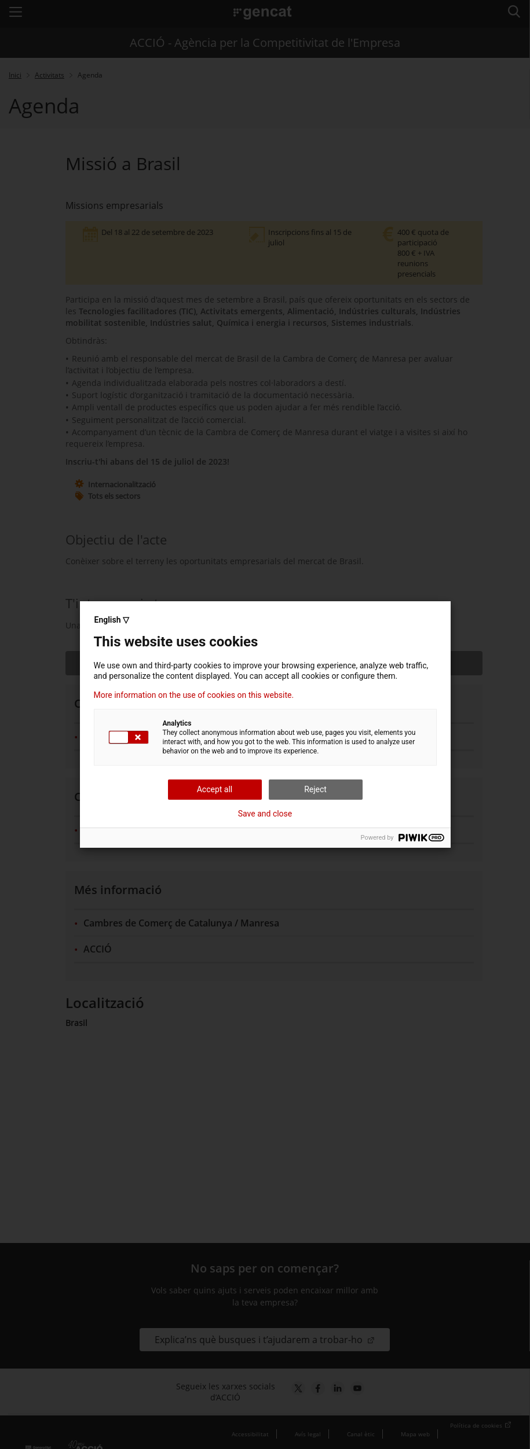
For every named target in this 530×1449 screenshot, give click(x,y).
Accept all (215, 789)
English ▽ (111, 619)
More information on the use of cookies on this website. (194, 695)
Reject (315, 789)
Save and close (265, 813)
